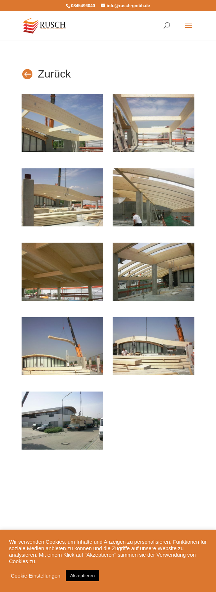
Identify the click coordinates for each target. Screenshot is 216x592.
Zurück (54, 74)
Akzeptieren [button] (82, 575)
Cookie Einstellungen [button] (35, 576)
